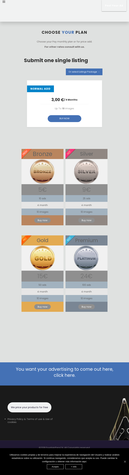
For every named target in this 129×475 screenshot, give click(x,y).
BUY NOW (64, 118)
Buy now (42, 220)
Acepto (55, 466)
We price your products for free (29, 407)
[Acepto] (124, 461)
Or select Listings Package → (84, 71)
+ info (74, 466)
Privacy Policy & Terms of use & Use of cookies (30, 421)
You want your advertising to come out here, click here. (64, 372)
